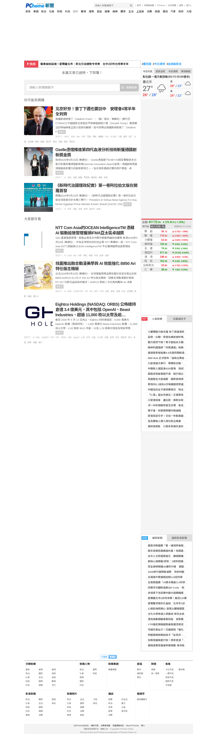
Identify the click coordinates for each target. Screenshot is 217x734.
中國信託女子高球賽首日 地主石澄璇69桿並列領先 (177, 389)
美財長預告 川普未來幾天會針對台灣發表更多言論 (177, 426)
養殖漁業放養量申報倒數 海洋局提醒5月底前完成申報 (178, 645)
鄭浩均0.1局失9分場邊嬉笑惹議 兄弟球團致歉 (174, 384)
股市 (139, 5)
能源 (101, 255)
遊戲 (35, 342)
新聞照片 (72, 693)
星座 (99, 11)
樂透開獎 (186, 71)
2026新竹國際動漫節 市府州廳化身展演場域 (173, 571)
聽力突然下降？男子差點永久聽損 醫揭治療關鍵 (176, 342)
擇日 (139, 677)
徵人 (143, 726)
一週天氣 (169, 673)
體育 (123, 11)
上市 (83, 337)
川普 (120, 136)
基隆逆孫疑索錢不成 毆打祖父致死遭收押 (172, 373)
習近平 (48, 142)
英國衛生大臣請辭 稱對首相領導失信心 (171, 379)
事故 (85, 255)
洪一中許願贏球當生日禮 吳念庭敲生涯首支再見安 (177, 405)
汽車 (173, 11)
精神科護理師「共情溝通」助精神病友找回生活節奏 (177, 347)
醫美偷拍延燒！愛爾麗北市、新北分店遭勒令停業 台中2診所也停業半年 (84, 64)
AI (65, 177)
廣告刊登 (94, 726)
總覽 (110, 699)
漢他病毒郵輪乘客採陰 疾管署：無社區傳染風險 (176, 619)
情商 (54, 673)
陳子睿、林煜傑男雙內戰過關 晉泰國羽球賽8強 (175, 410)
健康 (107, 11)
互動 (89, 136)
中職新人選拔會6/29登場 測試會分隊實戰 (172, 368)
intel (74, 255)
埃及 (80, 209)
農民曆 (147, 64)
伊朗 (94, 136)
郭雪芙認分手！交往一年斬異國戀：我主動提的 (174, 415)
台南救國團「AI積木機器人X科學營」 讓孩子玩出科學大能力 (182, 582)
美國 (42, 142)
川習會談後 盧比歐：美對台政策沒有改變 (172, 400)
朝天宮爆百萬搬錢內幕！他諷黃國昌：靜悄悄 (173, 550)
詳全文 (62, 132)
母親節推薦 (149, 5)
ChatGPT (45, 337)
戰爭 (125, 136)
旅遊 (157, 11)
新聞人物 (85, 663)
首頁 (28, 11)
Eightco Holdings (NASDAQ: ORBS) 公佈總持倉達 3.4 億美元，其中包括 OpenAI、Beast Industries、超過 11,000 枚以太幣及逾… (95, 309)
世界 (83, 136)
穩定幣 (123, 337)
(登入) (188, 5)
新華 (85, 209)
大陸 (189, 11)
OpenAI (76, 337)
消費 (149, 11)
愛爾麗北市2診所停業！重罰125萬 (167, 598)
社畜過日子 (179, 318)
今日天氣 (147, 71)
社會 (51, 11)
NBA (70, 337)
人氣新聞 (152, 319)
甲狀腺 (86, 177)
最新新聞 (152, 538)
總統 (37, 142)
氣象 (168, 663)
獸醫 (80, 177)
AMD (69, 291)
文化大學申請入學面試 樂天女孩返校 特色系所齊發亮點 (179, 613)
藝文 (123, 703)
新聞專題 (113, 663)
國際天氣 (169, 681)
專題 (35, 11)
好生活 (124, 699)
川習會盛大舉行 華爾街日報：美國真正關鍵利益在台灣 (179, 363)
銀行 (40, 342)
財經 (59, 11)
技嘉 (118, 291)
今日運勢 (159, 64)
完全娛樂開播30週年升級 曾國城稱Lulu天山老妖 (176, 566)
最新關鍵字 (142, 699)
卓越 (75, 177)
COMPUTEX (78, 291)
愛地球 (124, 711)
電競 (29, 296)
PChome (161, 5)
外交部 (113, 136)
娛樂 (115, 11)
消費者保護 (105, 726)
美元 (130, 337)
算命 (139, 669)
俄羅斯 (100, 136)
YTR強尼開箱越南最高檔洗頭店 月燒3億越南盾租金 (177, 624)
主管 (93, 337)
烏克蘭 (30, 142)
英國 (60, 142)
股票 (29, 342)
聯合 (55, 142)
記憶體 (130, 291)
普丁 (130, 136)
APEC (66, 136)
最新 (28, 669)
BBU (38, 337)
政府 (181, 11)
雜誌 (165, 11)
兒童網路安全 (118, 726)
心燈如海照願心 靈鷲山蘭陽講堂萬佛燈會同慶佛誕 (176, 608)
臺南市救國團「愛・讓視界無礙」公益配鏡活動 (174, 545)
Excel (69, 255)
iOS (91, 291)
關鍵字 (141, 693)
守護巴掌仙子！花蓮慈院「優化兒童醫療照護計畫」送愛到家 (182, 629)
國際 (75, 11)
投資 (112, 337)
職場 (83, 11)
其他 (54, 703)
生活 (131, 11)
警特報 (182, 669)
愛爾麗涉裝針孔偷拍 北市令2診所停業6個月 (173, 603)
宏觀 (106, 337)
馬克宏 (72, 142)
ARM (73, 136)
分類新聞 (31, 663)
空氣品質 (160, 71)
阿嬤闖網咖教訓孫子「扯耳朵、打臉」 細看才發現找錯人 (180, 634)
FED (52, 337)
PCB (102, 291)
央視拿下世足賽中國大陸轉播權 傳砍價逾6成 (173, 592)
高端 (105, 177)
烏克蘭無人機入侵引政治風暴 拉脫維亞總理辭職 (176, 421)
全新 (69, 177)
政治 (43, 11)
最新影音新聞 (179, 537)
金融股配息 (174, 64)
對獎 (153, 663)
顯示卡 (36, 296)
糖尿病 (94, 177)
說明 (181, 5)
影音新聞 (31, 693)
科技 (67, 11)
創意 (112, 291)
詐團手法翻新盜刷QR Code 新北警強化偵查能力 (176, 587)
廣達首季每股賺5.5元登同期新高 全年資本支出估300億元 (181, 352)
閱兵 (66, 142)
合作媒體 (172, 5)
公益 (123, 707)
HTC (58, 337)
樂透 (153, 669)
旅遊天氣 (169, 677)
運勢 (91, 11)
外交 (107, 136)
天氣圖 (168, 685)
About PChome (132, 726)
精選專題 (112, 669)
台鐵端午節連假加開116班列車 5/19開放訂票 (174, 577)
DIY (86, 291)
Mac (78, 136)
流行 (54, 685)
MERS (63, 337)
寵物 (54, 669)
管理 (110, 711)
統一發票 (155, 673)
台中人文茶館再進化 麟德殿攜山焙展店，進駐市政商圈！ (181, 556)
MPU (96, 291)
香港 (107, 255)
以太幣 (100, 337)
